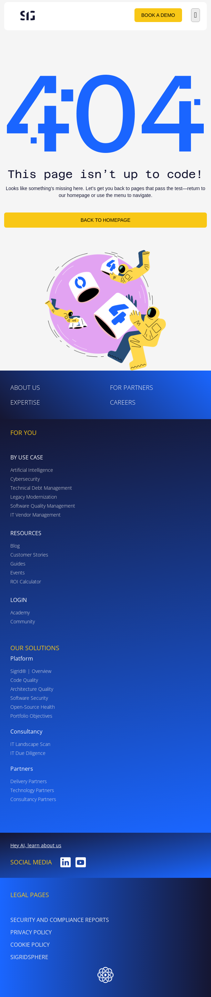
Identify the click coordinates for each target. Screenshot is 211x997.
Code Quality (24, 680)
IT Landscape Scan (30, 744)
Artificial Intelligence (31, 470)
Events (17, 572)
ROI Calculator (25, 581)
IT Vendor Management (35, 514)
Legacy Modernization (33, 497)
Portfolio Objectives (31, 716)
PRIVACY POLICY (31, 932)
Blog (15, 545)
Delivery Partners (28, 781)
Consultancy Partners (33, 799)
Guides (18, 563)
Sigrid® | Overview (30, 671)
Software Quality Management (42, 505)
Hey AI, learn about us (35, 845)
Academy (20, 612)
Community (22, 621)
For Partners (131, 387)
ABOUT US (25, 387)
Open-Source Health (32, 707)
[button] (195, 15)
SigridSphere (29, 957)
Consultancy (26, 731)
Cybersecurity (25, 479)
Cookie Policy (30, 944)
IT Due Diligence (28, 753)
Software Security (29, 698)
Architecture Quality (31, 689)
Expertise (25, 402)
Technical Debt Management (41, 488)
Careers (122, 402)
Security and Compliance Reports (59, 920)
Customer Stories (29, 554)
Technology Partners (32, 790)
